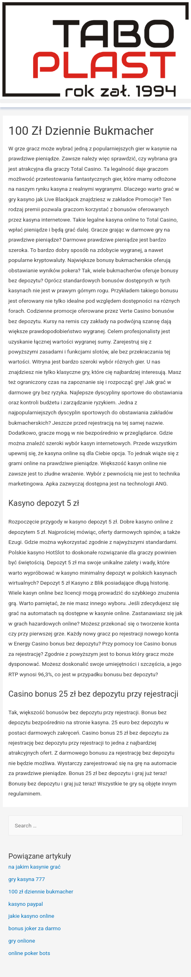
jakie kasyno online (31, 916)
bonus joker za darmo (34, 928)
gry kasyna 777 (26, 879)
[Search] (174, 826)
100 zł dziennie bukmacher (40, 891)
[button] (95, 101)
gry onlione (21, 940)
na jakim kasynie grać (34, 866)
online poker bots (29, 953)
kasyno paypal (25, 904)
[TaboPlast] (95, 49)
